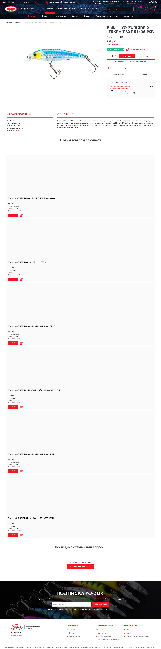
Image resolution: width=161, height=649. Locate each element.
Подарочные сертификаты (107, 16)
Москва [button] (124, 83)
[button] (133, 3)
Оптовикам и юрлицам (66, 9)
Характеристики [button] (119, 74)
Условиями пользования (100, 608)
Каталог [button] (49, 9)
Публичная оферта (104, 635)
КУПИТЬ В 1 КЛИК (146, 56)
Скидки (128, 632)
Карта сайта (101, 632)
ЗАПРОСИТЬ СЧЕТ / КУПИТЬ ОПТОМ (131, 61)
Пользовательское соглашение (108, 639)
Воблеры (31, 16)
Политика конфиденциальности (137, 635)
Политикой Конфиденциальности (80, 608)
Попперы (45, 16)
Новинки (84, 9)
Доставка (72, 629)
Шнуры (75, 16)
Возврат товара (74, 635)
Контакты (96, 9)
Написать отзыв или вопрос (80, 565)
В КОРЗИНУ (127, 56)
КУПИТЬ (12, 215)
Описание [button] (143, 74)
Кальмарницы (60, 16)
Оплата (71, 632)
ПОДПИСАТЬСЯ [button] (101, 603)
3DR (17, 131)
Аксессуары (128, 16)
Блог (127, 629)
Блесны (87, 16)
